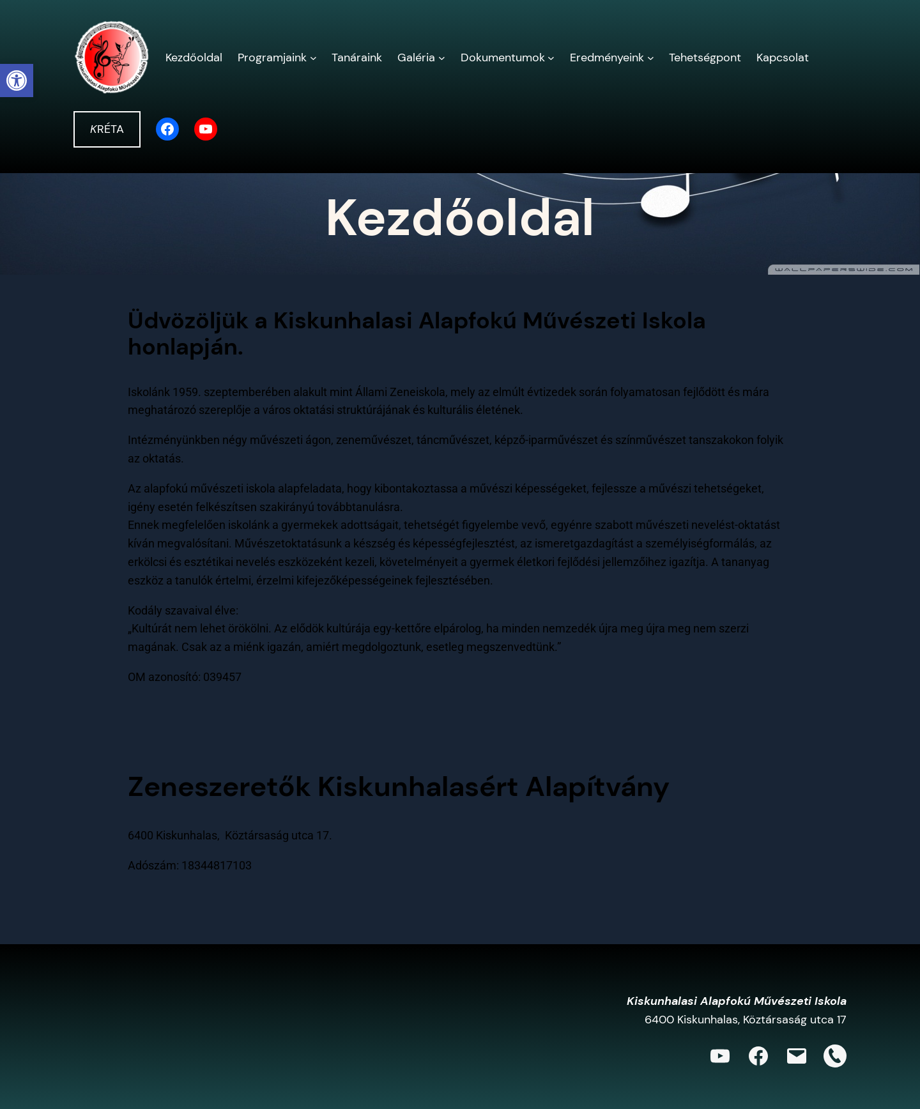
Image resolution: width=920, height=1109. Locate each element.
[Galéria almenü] (441, 57)
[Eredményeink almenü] (650, 57)
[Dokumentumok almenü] (551, 57)
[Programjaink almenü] (313, 57)
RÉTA (107, 129)
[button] (16, 80)
